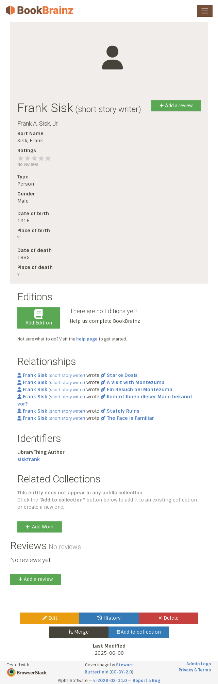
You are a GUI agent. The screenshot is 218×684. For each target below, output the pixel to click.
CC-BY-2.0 (121, 672)
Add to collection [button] (139, 632)
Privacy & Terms (195, 670)
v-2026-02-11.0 (110, 680)
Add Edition (39, 317)
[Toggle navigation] (205, 11)
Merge (79, 632)
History (109, 618)
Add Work (40, 527)
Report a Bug (146, 680)
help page (87, 339)
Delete (168, 618)
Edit (49, 618)
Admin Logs (198, 664)
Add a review (176, 105)
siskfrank (28, 459)
